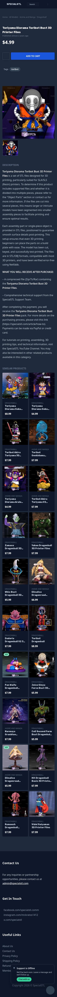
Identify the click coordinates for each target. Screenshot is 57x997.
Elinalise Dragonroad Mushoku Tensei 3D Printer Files (41, 594)
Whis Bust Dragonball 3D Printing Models (14, 594)
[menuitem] (10, 148)
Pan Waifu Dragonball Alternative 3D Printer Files (13, 687)
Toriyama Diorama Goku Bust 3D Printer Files (41, 408)
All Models (13, 17)
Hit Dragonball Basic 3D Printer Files (41, 780)
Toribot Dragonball (38, 640)
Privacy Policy (10, 956)
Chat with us (24, 979)
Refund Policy (10, 965)
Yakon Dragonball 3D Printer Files (42, 547)
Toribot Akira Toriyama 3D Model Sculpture (14, 454)
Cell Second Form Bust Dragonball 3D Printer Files (42, 733)
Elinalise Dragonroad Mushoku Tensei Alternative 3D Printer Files (14, 780)
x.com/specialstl (13, 919)
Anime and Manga (27, 17)
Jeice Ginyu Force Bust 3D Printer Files (40, 687)
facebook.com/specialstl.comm (21, 910)
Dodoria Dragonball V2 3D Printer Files (15, 640)
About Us (7, 946)
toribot (15, 69)
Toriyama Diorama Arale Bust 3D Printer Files (14, 501)
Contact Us (8, 951)
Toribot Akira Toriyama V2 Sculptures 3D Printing (40, 501)
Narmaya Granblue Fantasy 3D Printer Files (12, 733)
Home (5, 17)
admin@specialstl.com (15, 883)
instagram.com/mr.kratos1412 (21, 915)
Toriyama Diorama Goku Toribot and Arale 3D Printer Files (15, 408)
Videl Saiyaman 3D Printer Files (41, 826)
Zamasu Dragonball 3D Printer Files (13, 547)
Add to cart (33, 56)
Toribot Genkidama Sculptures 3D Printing (40, 454)
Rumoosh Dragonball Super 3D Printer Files (15, 826)
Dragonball (42, 17)
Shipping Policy (11, 961)
